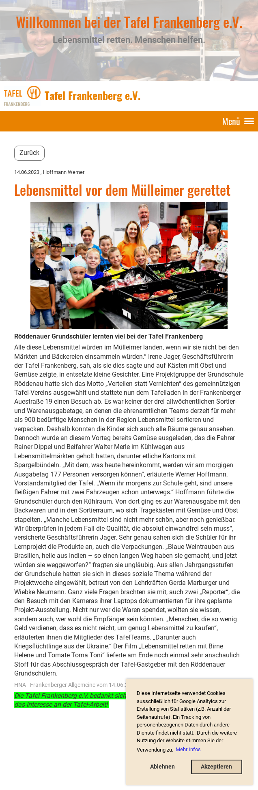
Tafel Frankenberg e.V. (92, 95)
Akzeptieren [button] (216, 766)
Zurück (29, 153)
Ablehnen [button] (162, 766)
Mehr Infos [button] (188, 749)
